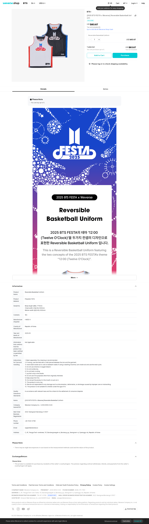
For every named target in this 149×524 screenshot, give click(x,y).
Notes (105, 89)
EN (32, 3)
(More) (64, 521)
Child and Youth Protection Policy (67, 485)
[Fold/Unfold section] (74, 286)
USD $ (41, 3)
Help (143, 3)
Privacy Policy (85, 485)
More (74, 278)
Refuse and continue (111, 521)
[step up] (99, 39)
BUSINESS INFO (52, 495)
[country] (109, 3)
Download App (130, 509)
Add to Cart (99, 55)
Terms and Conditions (19, 485)
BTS (88, 12)
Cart (117, 3)
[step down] (90, 39)
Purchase (125, 55)
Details (43, 89)
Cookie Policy (97, 485)
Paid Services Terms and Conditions (41, 485)
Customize (126, 521)
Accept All (137, 521)
